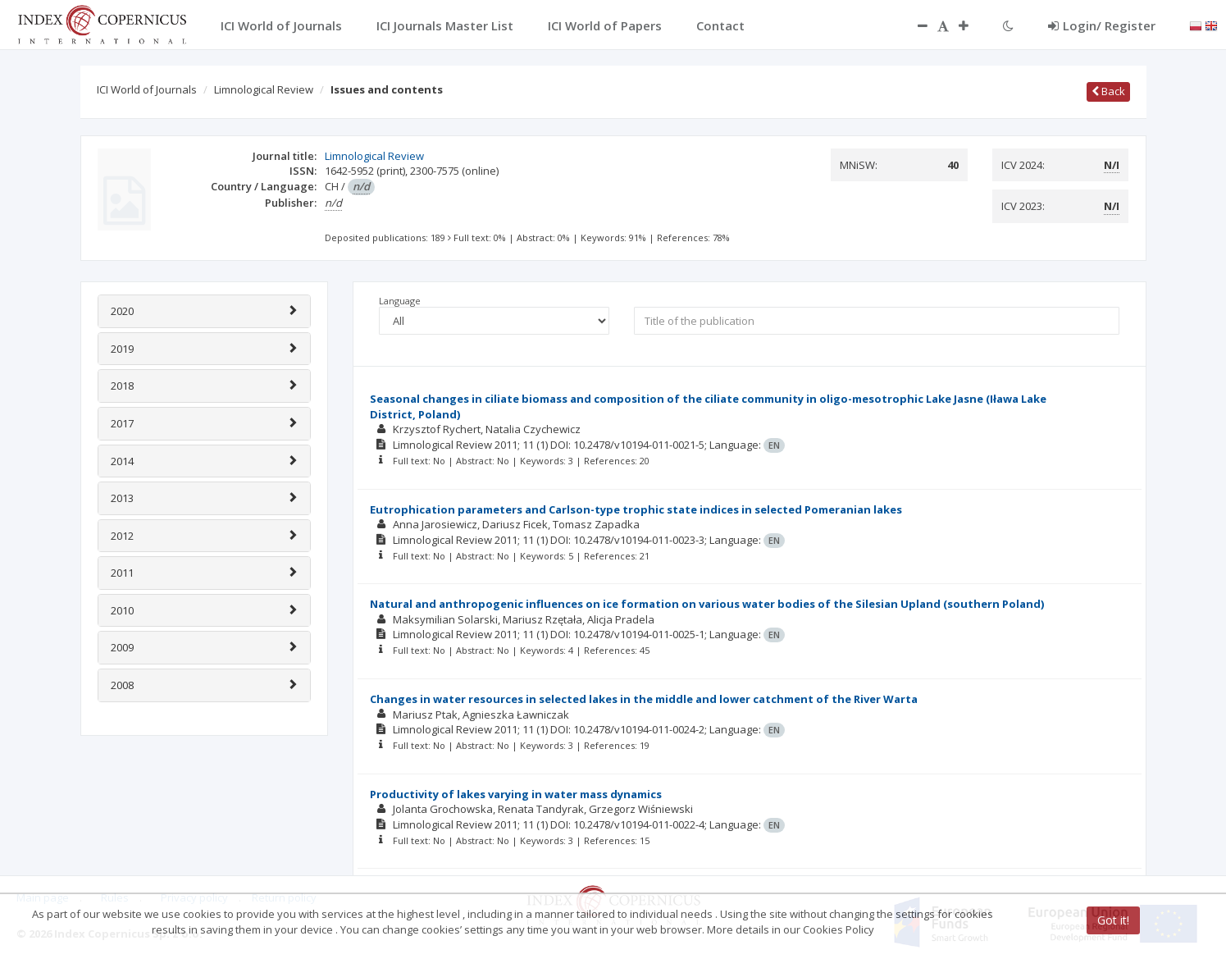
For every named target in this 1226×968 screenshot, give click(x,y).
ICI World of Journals (147, 89)
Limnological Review (263, 89)
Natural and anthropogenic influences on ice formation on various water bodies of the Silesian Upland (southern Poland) (707, 603)
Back (1108, 91)
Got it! (1113, 920)
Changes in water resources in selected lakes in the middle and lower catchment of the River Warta (644, 699)
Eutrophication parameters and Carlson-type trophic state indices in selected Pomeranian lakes (636, 509)
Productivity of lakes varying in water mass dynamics (516, 794)
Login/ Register (1101, 25)
